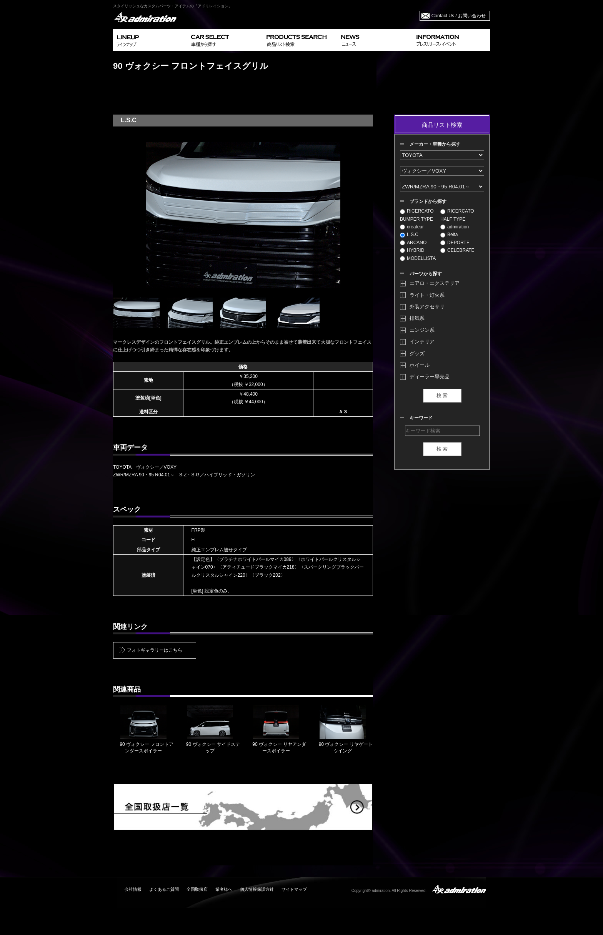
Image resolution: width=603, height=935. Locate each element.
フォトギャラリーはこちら (154, 650)
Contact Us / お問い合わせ (458, 15)
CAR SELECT (225, 40)
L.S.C (409, 234)
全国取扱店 (197, 889)
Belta (449, 234)
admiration (454, 227)
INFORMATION (451, 40)
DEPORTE (455, 242)
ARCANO (413, 242)
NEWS (375, 40)
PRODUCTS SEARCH (300, 40)
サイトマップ (294, 889)
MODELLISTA (418, 258)
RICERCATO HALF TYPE (457, 214)
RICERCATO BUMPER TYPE (417, 214)
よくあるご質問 (164, 889)
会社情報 (133, 889)
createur (412, 227)
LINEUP (150, 40)
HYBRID (412, 250)
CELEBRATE (457, 250)
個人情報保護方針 (257, 889)
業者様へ (223, 889)
